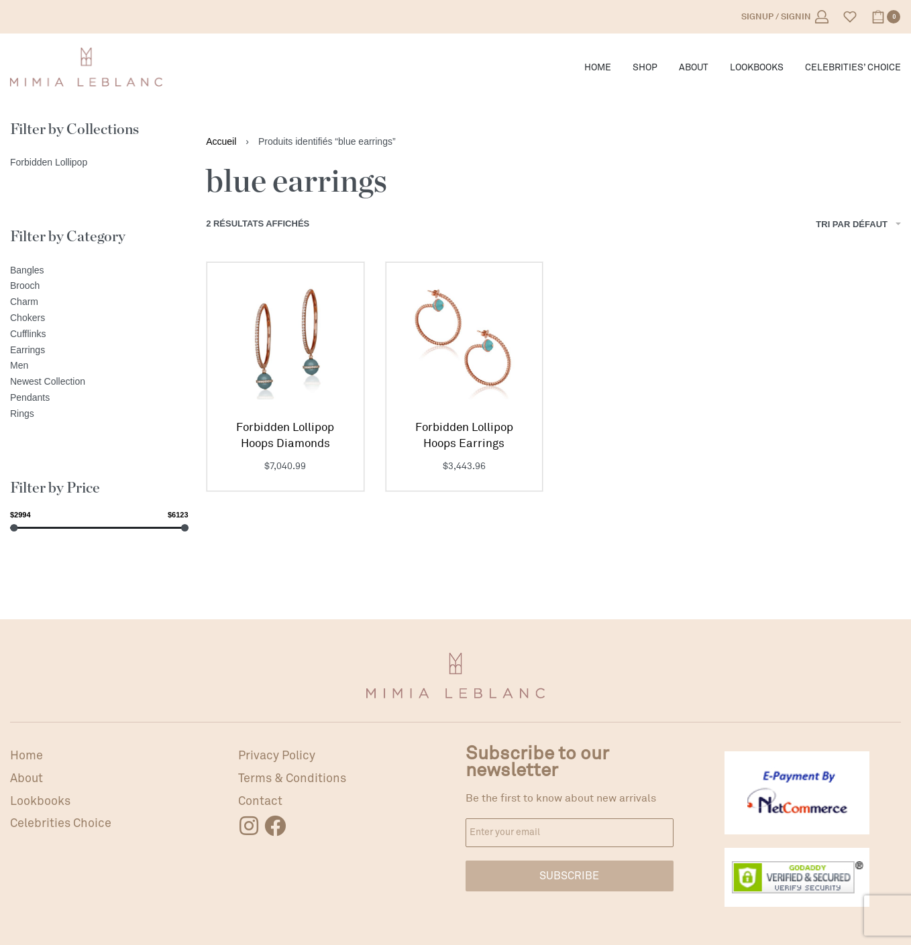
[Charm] (99, 302)
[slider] (13, 527)
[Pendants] (99, 398)
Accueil (221, 141)
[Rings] (99, 414)
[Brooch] (99, 286)
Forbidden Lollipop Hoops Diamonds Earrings (285, 436)
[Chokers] (99, 318)
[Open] (850, 16)
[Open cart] (886, 16)
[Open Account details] (785, 16)
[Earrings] (99, 350)
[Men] (99, 366)
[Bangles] (99, 271)
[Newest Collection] (99, 382)
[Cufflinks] (99, 334)
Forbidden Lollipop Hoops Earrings (464, 435)
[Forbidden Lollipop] (99, 163)
